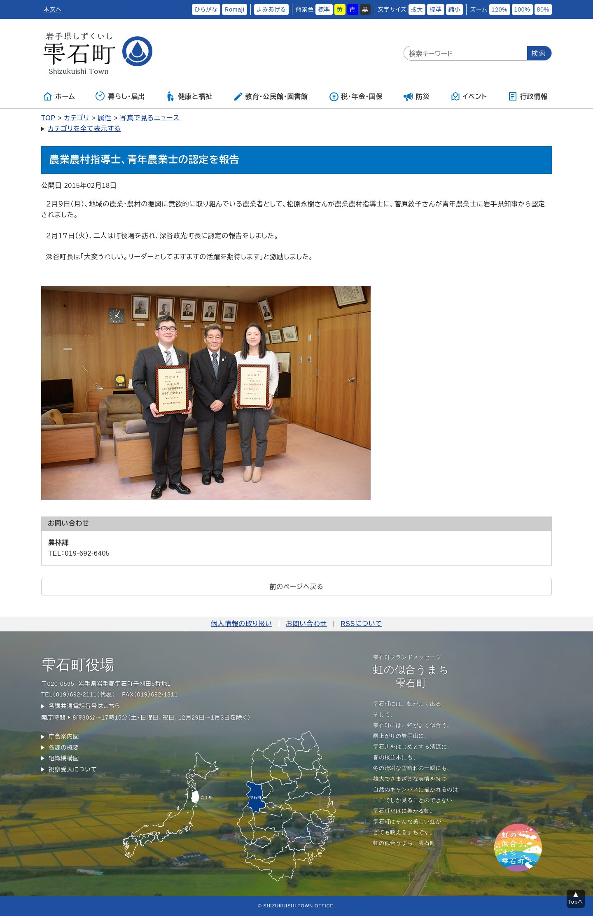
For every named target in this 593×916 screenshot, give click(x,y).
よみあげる (271, 9)
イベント (469, 96)
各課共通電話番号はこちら (84, 706)
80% (543, 9)
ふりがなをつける (163, 9)
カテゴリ (76, 118)
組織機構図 (64, 758)
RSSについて (361, 623)
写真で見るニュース (150, 118)
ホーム (59, 96)
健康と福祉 (189, 96)
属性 (105, 118)
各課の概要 (64, 747)
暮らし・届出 (120, 96)
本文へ (53, 9)
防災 (417, 96)
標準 (324, 9)
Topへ (576, 902)
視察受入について (73, 769)
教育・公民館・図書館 (270, 96)
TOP (48, 118)
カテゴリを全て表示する (84, 128)
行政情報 (528, 96)
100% (522, 9)
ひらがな (206, 9)
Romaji (234, 9)
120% (500, 9)
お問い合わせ (306, 623)
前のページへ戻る (296, 586)
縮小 (454, 9)
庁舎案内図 (64, 736)
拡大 (417, 9)
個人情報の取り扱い (241, 623)
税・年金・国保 (356, 96)
